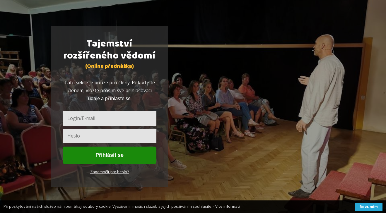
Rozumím (369, 206)
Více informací (227, 206)
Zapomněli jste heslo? (109, 171)
